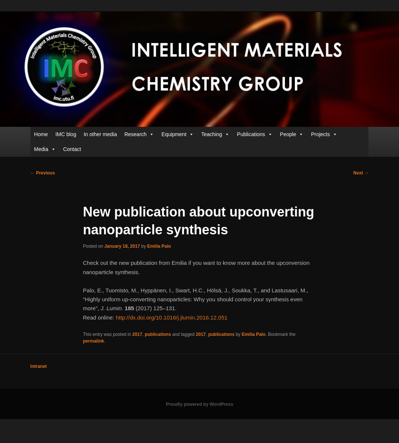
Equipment (177, 134)
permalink (93, 341)
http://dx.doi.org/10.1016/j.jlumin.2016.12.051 (171, 317)
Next (361, 173)
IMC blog (65, 134)
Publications (255, 134)
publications (158, 334)
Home (41, 134)
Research (139, 134)
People (292, 134)
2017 (137, 334)
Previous (42, 173)
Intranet (38, 366)
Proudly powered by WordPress (199, 404)
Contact (72, 149)
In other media (100, 134)
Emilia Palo (159, 246)
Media (45, 149)
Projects (324, 134)
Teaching (215, 134)
